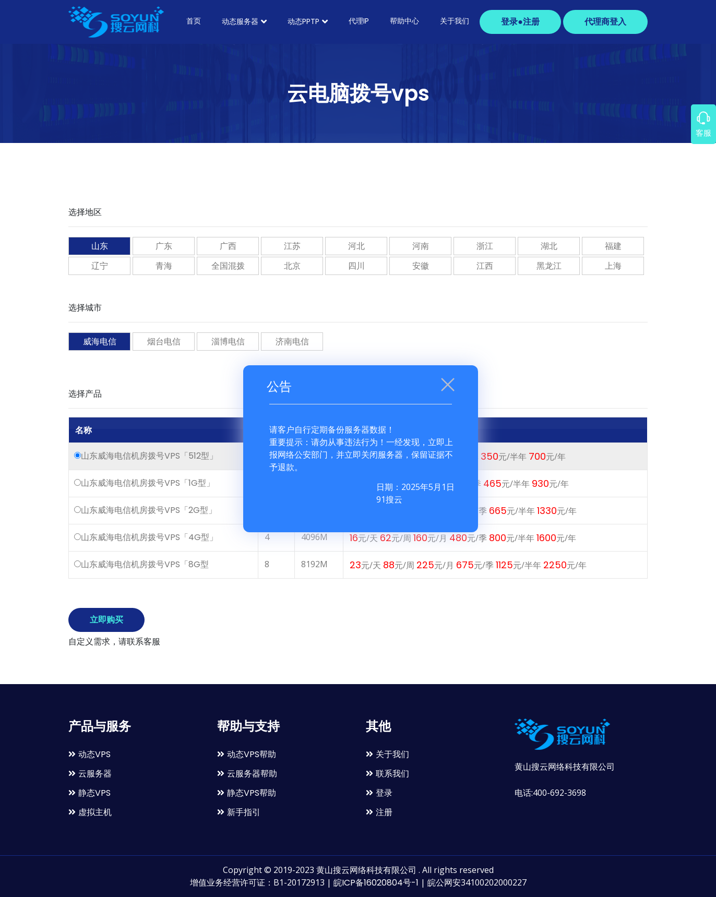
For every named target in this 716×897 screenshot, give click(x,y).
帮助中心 (404, 21)
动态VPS (89, 754)
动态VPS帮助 (246, 754)
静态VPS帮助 (246, 793)
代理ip (359, 21)
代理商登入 (605, 22)
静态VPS (89, 793)
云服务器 (90, 774)
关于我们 (454, 21)
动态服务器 (244, 21)
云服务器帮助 (247, 774)
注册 (379, 812)
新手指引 (238, 812)
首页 (193, 21)
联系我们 (387, 774)
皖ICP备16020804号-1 (376, 883)
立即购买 (106, 620)
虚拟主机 (90, 812)
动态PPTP (308, 21)
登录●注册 (520, 22)
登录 (379, 793)
